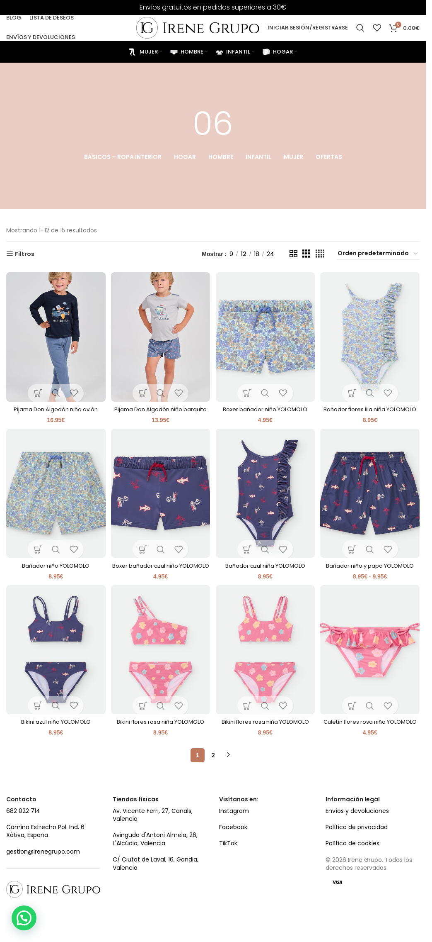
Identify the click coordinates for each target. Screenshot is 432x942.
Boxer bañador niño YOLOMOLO (265, 406)
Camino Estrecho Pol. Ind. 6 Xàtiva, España (45, 852)
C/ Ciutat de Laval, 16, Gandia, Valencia (155, 885)
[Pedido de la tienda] (378, 254)
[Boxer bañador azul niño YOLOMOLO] (160, 500)
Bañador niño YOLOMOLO (55, 570)
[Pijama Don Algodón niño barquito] (160, 335)
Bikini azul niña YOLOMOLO (55, 735)
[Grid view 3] (306, 253)
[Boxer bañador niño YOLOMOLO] (265, 335)
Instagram (234, 832)
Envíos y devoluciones (357, 832)
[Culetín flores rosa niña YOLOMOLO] (371, 664)
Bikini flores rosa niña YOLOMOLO (160, 735)
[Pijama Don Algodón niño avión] (55, 335)
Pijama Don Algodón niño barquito (160, 410)
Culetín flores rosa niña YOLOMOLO (371, 739)
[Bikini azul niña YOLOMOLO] (55, 664)
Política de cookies (352, 865)
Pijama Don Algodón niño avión (54, 406)
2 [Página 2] (213, 776)
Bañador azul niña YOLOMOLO (265, 570)
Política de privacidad (357, 848)
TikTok (228, 865)
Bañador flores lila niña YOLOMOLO (370, 410)
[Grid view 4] (320, 253)
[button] (24, 917)
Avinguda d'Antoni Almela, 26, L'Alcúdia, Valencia (155, 860)
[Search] (360, 25)
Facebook (233, 848)
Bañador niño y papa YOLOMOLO (370, 570)
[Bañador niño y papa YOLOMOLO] (371, 500)
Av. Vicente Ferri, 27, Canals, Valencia (153, 836)
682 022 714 (23, 832)
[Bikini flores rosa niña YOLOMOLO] (160, 664)
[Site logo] (197, 25)
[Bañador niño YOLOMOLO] (55, 500)
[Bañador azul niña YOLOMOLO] (265, 500)
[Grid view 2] (293, 253)
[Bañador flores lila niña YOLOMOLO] (371, 335)
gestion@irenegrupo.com (43, 873)
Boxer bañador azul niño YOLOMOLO (160, 574)
